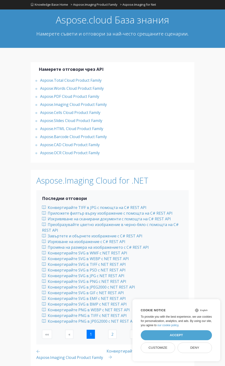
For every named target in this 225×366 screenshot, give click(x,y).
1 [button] (91, 334)
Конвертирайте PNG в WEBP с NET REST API (86, 309)
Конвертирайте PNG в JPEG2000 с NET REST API (89, 321)
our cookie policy (167, 325)
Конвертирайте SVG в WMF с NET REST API (84, 253)
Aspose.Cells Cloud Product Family (70, 112)
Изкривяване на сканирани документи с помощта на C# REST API (106, 218)
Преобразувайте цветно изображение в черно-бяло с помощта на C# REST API (110, 227)
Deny (194, 347)
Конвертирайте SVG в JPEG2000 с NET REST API (88, 287)
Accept (176, 335)
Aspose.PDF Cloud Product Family (69, 96)
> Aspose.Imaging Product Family (93, 4)
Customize (158, 347)
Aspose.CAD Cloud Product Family (70, 144)
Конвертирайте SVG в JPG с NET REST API (83, 275)
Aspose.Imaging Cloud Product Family (73, 104)
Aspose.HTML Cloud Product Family (71, 128)
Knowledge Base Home (49, 4)
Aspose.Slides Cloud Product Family (71, 120)
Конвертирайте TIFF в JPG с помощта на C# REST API (94, 207)
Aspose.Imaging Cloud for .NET (92, 180)
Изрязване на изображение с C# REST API (83, 241)
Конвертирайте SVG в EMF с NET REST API (84, 298)
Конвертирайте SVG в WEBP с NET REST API (85, 258)
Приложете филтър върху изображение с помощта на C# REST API (107, 213)
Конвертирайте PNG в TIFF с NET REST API (84, 315)
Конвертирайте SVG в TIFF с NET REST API (84, 264)
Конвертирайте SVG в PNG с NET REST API (84, 281)
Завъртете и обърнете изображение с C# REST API (92, 236)
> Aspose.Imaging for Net (138, 4)
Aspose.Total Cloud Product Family (71, 80)
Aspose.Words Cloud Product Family (72, 88)
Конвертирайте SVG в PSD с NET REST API (84, 270)
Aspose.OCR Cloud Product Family (70, 152)
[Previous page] (71, 354)
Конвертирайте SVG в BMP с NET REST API (84, 304)
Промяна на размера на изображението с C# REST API (95, 247)
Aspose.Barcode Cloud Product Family (73, 136)
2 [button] (112, 334)
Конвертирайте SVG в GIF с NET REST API (83, 292)
